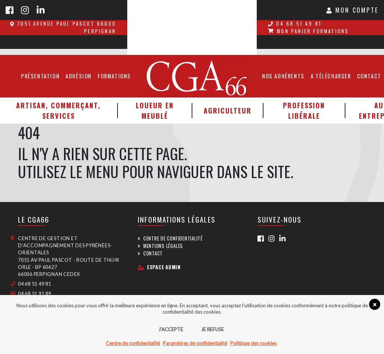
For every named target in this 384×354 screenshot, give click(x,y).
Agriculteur (228, 110)
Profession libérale (304, 110)
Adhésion (78, 76)
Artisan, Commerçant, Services (58, 110)
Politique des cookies (253, 343)
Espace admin (159, 267)
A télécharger (331, 76)
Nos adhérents (283, 76)
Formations (114, 76)
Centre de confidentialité (173, 238)
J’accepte (170, 329)
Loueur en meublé (155, 110)
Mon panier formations (308, 31)
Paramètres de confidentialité (195, 343)
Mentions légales (163, 245)
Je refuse (212, 329)
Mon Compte (352, 10)
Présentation (40, 76)
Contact (153, 253)
